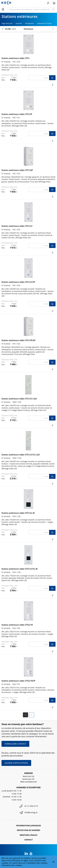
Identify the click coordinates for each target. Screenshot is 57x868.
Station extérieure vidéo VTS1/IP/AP (18, 340)
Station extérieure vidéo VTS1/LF (16, 226)
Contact (28, 840)
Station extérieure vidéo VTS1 (15, 58)
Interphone (29, 23)
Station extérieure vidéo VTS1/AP (17, 170)
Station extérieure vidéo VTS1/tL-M (18, 513)
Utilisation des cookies (11, 865)
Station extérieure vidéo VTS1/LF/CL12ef (20, 454)
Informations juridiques (28, 825)
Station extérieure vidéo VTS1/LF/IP (18, 282)
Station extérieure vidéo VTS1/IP (16, 114)
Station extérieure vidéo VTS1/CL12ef (19, 398)
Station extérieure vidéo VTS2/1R (17, 624)
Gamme (19, 23)
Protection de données (28, 830)
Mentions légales (28, 835)
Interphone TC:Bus (44, 23)
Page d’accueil (6, 23)
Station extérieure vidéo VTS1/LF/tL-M (19, 568)
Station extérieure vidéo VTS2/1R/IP (18, 680)
